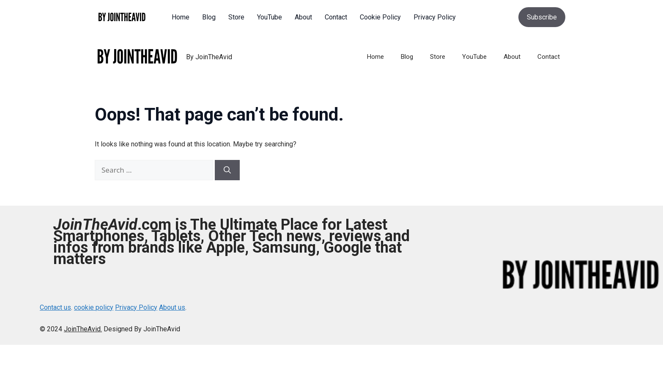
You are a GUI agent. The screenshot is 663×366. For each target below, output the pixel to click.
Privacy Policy (136, 307)
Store (437, 57)
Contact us (55, 307)
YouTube (474, 57)
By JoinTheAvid (209, 57)
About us (172, 307)
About (512, 57)
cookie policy (93, 307)
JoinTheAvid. (83, 329)
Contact (548, 57)
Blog (407, 57)
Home (375, 57)
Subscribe (542, 17)
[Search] (227, 170)
